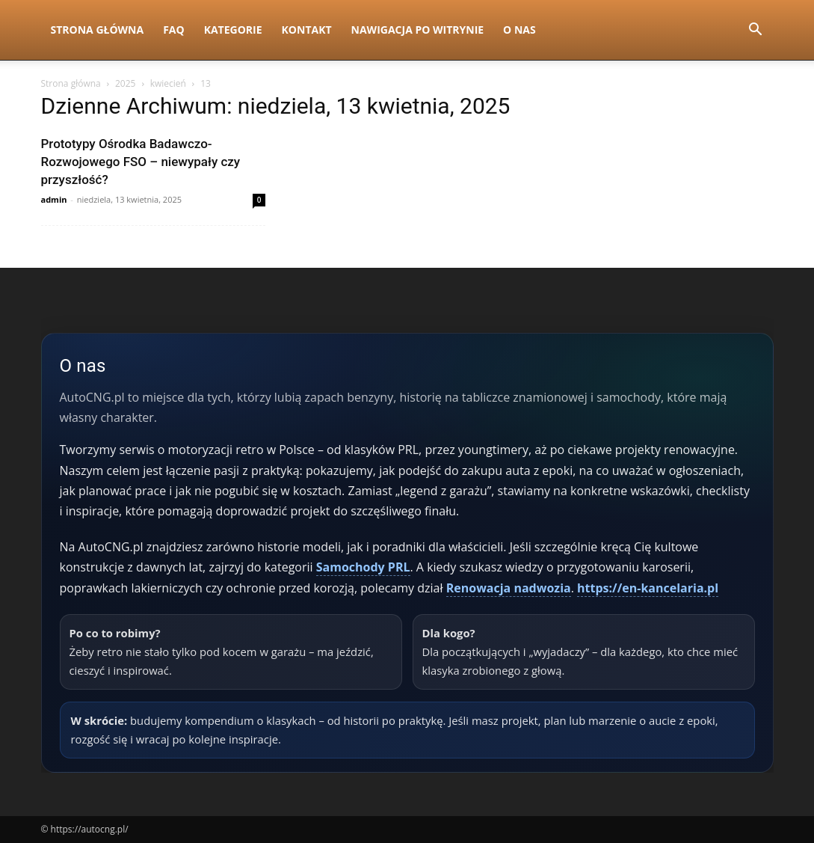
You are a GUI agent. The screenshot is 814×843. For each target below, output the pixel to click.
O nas (519, 29)
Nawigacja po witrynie (417, 29)
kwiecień (168, 83)
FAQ (174, 29)
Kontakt (307, 29)
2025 (125, 83)
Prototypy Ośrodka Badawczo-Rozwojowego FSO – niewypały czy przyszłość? (141, 161)
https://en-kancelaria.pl (647, 588)
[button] (756, 31)
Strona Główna (97, 29)
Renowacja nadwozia (508, 588)
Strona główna (71, 83)
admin (54, 199)
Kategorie (233, 29)
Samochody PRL (363, 567)
